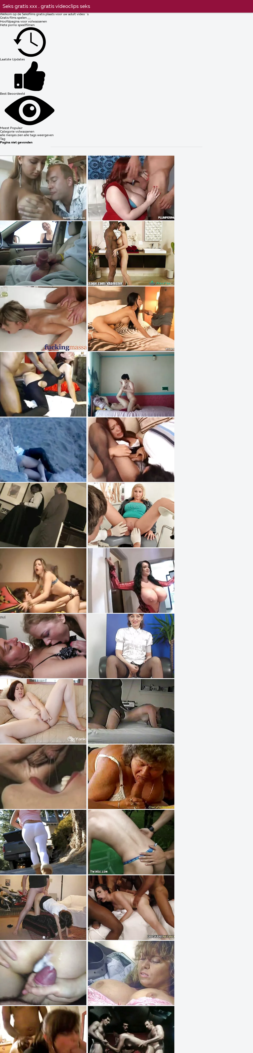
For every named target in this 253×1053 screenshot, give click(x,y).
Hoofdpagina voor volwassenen (23, 21)
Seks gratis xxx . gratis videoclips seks (46, 6)
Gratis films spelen (13, 18)
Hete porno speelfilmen (17, 25)
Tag (2, 139)
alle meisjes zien (12, 135)
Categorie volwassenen (17, 131)
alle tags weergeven (39, 135)
